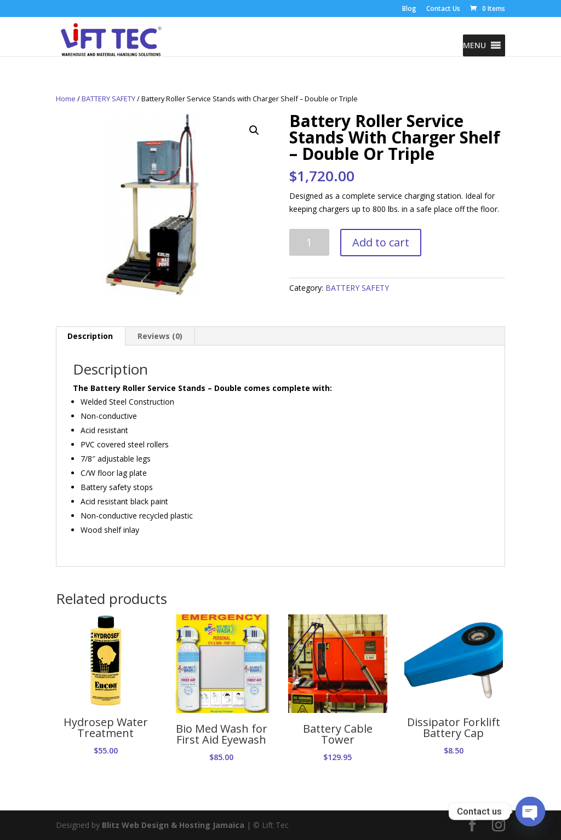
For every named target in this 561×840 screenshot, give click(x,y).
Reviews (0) (160, 336)
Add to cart (380, 242)
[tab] (90, 336)
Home (66, 98)
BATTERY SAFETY (108, 98)
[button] (474, 45)
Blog (409, 9)
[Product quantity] (309, 242)
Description (90, 336)
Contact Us (443, 9)
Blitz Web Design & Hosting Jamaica (173, 825)
